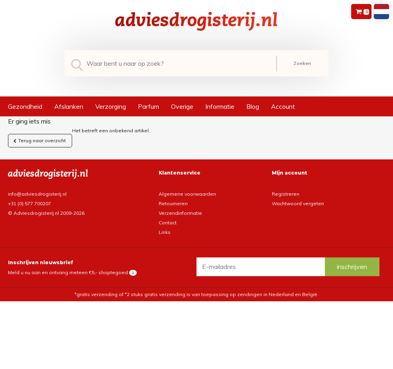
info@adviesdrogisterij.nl (37, 194)
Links (165, 232)
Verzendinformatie (180, 213)
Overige (182, 106)
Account (283, 106)
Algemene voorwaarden (187, 194)
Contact (168, 223)
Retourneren (173, 203)
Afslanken (68, 106)
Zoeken (302, 63)
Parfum (148, 106)
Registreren (285, 194)
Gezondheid (25, 106)
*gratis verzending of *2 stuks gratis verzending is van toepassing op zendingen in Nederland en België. (196, 294)
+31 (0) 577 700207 (29, 203)
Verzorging (110, 106)
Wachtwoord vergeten (298, 203)
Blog (252, 106)
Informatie (219, 106)
